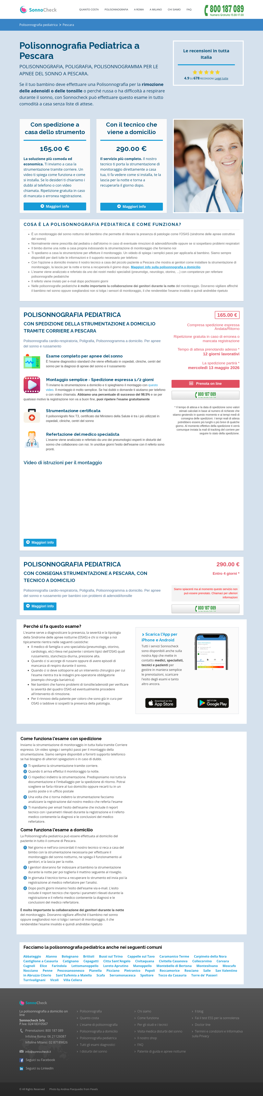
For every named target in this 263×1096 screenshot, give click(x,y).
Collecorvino (202, 961)
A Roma (139, 9)
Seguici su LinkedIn (36, 1068)
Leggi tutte (221, 78)
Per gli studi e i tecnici (152, 1024)
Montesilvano (207, 966)
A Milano (156, 9)
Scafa (101, 975)
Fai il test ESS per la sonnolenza (217, 1018)
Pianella (95, 970)
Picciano (112, 970)
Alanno (51, 956)
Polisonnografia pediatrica (98, 1038)
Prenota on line (205, 383)
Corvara (223, 961)
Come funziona (148, 1018)
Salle (207, 970)
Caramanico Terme (174, 956)
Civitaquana (144, 961)
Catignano (71, 961)
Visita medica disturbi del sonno (159, 1031)
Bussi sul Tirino (111, 956)
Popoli (150, 970)
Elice (43, 966)
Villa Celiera (72, 980)
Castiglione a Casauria (40, 961)
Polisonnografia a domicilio (99, 1031)
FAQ (188, 9)
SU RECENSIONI (199, 78)
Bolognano (70, 956)
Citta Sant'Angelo (116, 961)
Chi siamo (144, 1011)
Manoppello (142, 966)
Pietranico (132, 970)
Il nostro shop (147, 1038)
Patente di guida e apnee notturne (161, 1051)
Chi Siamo (174, 9)
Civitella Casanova (173, 961)
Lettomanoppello (84, 966)
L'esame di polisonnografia (99, 1024)
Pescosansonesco (70, 970)
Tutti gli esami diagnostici (97, 1045)
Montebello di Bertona (174, 966)
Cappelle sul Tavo (141, 956)
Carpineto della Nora (210, 956)
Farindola (59, 966)
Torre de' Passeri (204, 975)
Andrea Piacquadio (72, 1089)
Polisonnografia (116, 9)
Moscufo (229, 966)
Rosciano (192, 970)
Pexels (94, 1089)
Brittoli (88, 956)
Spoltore (146, 975)
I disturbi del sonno (93, 1051)
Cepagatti (91, 961)
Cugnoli (29, 966)
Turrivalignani (34, 980)
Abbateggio (32, 956)
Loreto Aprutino (115, 966)
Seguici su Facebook (37, 1060)
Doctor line (202, 1024)
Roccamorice (170, 970)
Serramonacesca (123, 975)
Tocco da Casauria (172, 975)
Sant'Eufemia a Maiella (74, 975)
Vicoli (54, 980)
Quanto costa (89, 9)
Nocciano (30, 970)
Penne (48, 970)
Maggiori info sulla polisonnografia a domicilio (166, 267)
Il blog (199, 1011)
